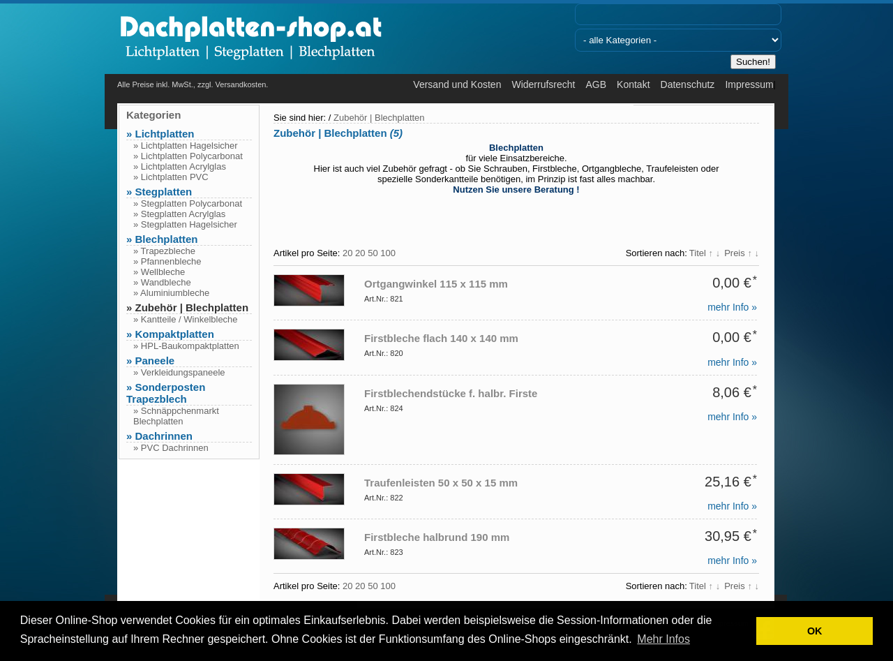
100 (388, 253)
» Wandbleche (162, 282)
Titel (704, 253)
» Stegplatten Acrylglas (179, 214)
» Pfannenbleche (167, 261)
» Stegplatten (159, 192)
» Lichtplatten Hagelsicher (185, 145)
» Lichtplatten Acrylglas (179, 166)
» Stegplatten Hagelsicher (185, 224)
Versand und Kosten (457, 84)
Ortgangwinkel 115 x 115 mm (436, 284)
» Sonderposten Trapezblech (165, 393)
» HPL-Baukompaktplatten (186, 346)
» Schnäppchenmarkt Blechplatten (176, 416)
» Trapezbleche (164, 251)
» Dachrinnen (159, 436)
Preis (741, 253)
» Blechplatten (162, 239)
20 (347, 253)
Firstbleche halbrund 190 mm (436, 537)
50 (372, 253)
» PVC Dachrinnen (171, 448)
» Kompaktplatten (170, 334)
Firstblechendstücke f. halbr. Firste (450, 393)
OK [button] (815, 631)
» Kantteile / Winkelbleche (185, 319)
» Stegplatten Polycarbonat (187, 203)
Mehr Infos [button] (663, 639)
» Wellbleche (159, 272)
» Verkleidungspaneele (179, 372)
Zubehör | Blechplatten (379, 117)
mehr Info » (732, 307)
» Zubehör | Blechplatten (187, 307)
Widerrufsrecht (543, 84)
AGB (595, 84)
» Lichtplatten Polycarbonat (188, 156)
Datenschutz (688, 84)
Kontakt (633, 84)
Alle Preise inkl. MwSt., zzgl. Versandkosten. (192, 84)
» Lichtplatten (160, 134)
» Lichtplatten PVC (171, 177)
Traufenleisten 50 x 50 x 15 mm (441, 483)
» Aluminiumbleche (171, 293)
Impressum (749, 84)
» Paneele (150, 360)
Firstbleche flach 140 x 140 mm (441, 338)
